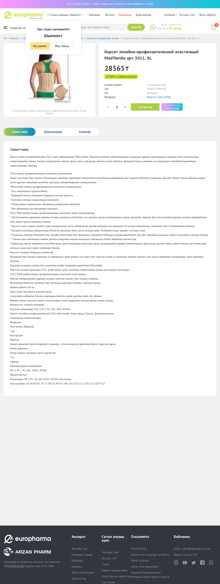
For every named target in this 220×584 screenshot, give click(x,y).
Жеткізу (109, 15)
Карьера (77, 566)
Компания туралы (82, 554)
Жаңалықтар (79, 548)
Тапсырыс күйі (187, 14)
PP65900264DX (15, 566)
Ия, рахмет (40, 46)
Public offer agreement (145, 566)
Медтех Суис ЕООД (159, 97)
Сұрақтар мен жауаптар (116, 576)
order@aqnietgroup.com (196, 548)
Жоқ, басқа (62, 46)
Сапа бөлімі (108, 582)
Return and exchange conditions (150, 554)
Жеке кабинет (207, 15)
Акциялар (125, 15)
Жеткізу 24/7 (109, 558)
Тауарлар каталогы (19, 28)
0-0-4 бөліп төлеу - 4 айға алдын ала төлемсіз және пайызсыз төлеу (110, 4)
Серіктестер (79, 578)
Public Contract (140, 560)
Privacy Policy (139, 548)
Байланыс (94, 15)
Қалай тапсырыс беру (115, 570)
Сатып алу (145, 107)
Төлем (105, 564)
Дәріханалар (143, 15)
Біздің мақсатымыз (83, 572)
